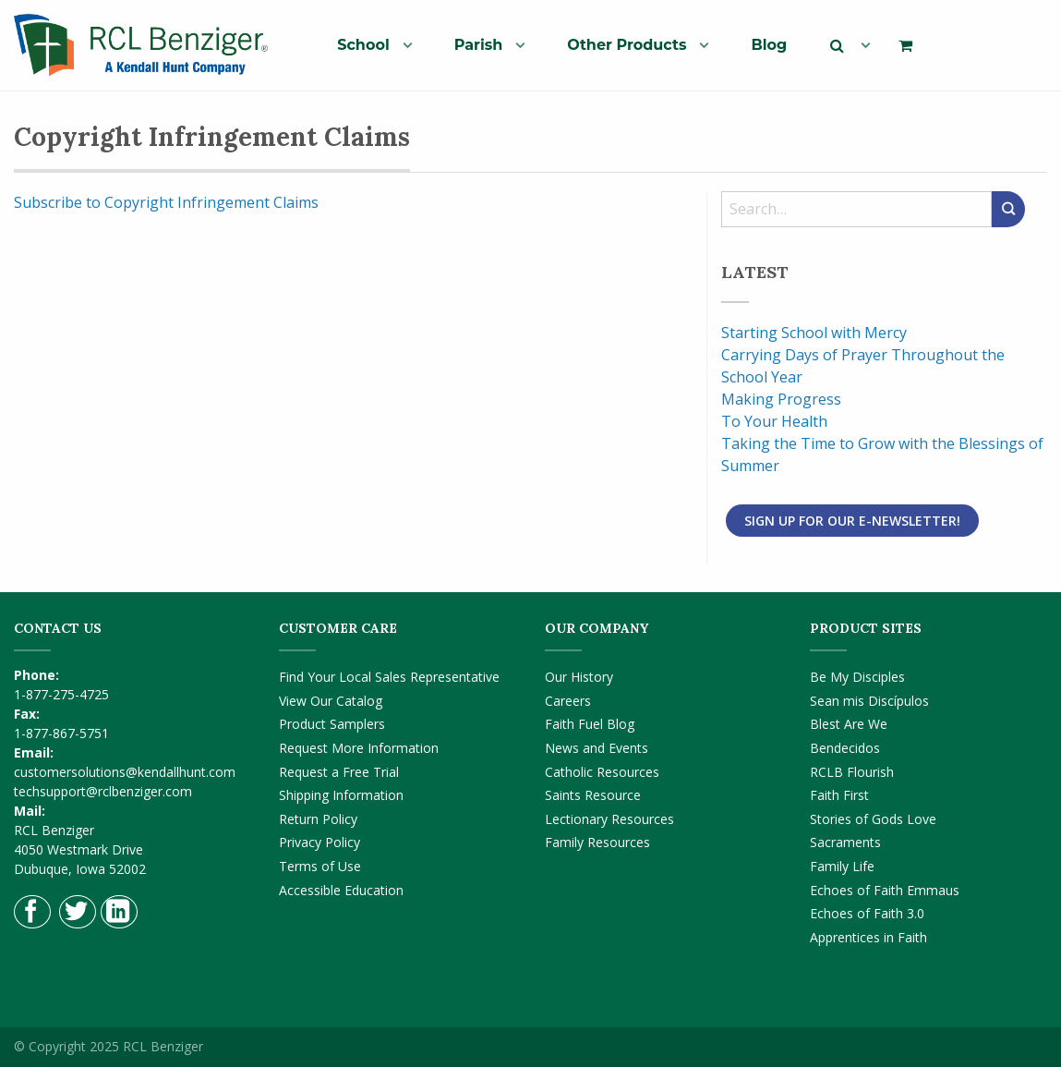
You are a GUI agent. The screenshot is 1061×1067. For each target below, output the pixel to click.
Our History (579, 676)
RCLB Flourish (852, 772)
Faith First (839, 795)
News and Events (596, 748)
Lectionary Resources (609, 819)
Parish (478, 45)
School (363, 45)
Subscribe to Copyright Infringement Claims (166, 202)
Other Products (626, 45)
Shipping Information (341, 795)
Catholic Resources (602, 772)
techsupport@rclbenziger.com (103, 791)
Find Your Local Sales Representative (389, 676)
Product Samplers (332, 724)
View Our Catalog (330, 700)
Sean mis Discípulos (869, 700)
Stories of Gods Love (873, 819)
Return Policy (318, 819)
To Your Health (774, 421)
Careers (568, 700)
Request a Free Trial (339, 772)
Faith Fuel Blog (589, 724)
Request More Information (359, 748)
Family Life (842, 866)
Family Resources (597, 842)
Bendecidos (845, 748)
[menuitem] (367, 44)
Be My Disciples (857, 676)
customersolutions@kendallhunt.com (124, 772)
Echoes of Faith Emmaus (884, 890)
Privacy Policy (319, 842)
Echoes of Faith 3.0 (867, 913)
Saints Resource (593, 795)
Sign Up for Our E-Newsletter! (852, 520)
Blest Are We (848, 724)
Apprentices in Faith (868, 937)
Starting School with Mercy (814, 332)
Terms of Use (320, 866)
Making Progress (781, 399)
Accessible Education (341, 890)
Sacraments (845, 842)
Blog (769, 45)
